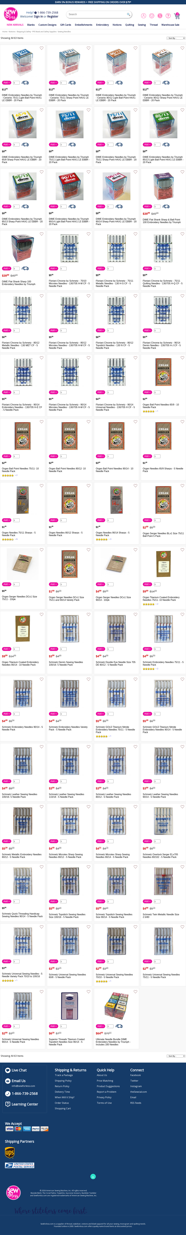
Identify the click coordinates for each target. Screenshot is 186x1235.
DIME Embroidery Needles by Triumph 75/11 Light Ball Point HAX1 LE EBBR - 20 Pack (69, 160)
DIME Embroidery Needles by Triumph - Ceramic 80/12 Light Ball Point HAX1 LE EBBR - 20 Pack (116, 98)
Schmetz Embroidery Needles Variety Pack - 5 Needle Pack (68, 728)
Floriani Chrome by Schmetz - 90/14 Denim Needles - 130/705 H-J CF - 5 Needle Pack (162, 345)
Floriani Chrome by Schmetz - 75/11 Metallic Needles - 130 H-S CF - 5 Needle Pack (114, 283)
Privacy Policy (104, 1097)
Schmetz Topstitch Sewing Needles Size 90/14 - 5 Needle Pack (114, 915)
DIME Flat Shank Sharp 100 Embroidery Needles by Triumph (18, 282)
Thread (154, 24)
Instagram (136, 1086)
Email (133, 1097)
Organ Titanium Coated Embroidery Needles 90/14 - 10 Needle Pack (20, 663)
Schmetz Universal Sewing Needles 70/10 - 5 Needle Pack (114, 975)
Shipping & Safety (24, 31)
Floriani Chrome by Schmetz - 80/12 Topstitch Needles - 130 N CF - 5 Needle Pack (114, 345)
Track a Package (64, 1075)
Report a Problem (106, 1091)
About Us (102, 1075)
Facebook (135, 1075)
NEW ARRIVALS (15, 24)
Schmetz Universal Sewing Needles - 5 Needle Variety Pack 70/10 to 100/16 (22, 975)
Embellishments (83, 24)
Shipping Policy (63, 1080)
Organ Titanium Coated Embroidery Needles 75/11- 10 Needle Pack (161, 598)
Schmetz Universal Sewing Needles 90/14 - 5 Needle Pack (20, 1040)
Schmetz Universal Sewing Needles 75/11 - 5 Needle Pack (161, 975)
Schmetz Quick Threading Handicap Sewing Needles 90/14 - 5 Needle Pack (22, 915)
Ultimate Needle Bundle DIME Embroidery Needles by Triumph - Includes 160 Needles (113, 1042)
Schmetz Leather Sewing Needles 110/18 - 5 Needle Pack (66, 795)
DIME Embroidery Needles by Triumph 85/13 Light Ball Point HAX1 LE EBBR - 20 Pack (163, 160)
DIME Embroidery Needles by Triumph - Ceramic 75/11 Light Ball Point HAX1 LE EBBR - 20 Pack (22, 98)
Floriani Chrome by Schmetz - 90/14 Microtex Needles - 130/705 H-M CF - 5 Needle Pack (69, 407)
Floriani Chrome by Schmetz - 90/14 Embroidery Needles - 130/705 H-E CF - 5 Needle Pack (22, 407)
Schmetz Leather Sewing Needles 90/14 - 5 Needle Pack (160, 795)
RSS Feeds (135, 1102)
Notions (117, 24)
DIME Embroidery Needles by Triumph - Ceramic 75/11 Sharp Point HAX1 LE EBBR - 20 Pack (69, 98)
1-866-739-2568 (46, 12)
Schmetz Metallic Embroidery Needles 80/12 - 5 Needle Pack (21, 855)
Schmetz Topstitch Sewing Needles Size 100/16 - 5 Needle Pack (67, 915)
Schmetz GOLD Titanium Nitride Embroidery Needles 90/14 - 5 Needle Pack (162, 729)
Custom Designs (47, 24)
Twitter (134, 1080)
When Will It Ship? (64, 1097)
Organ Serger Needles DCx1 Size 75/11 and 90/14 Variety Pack (66, 598)
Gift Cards (65, 24)
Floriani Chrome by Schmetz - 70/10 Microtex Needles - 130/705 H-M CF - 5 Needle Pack (69, 283)
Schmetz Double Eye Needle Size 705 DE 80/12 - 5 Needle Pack (115, 663)
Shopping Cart (63, 1108)
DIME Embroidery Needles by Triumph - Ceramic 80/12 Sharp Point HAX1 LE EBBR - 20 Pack (163, 98)
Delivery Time (62, 1091)
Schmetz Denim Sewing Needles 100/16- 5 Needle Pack (66, 663)
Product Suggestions (108, 1086)
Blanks (31, 24)
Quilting (129, 24)
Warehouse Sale (170, 24)
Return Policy (62, 1086)
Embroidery (102, 24)
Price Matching (105, 1080)
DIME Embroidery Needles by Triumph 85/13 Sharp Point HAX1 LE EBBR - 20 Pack (22, 221)
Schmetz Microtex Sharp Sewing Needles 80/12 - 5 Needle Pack (66, 855)
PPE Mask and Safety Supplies (44, 31)
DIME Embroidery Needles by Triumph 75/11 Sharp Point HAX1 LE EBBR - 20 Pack (116, 160)
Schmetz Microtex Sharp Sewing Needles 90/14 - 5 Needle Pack (113, 855)
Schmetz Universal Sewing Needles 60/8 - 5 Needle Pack (67, 975)
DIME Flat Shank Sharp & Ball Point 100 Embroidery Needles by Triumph (162, 221)
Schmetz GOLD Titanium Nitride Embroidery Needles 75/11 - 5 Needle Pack (115, 729)
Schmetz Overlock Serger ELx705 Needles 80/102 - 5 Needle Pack (160, 855)
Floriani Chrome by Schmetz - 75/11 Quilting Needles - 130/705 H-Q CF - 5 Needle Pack (162, 283)
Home (4, 31)
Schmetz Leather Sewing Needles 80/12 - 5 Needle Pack (113, 795)
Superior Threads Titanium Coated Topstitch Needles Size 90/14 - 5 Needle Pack (67, 1042)
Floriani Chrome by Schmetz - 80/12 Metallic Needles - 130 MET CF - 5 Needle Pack (20, 345)
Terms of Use (104, 1102)
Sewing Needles (64, 31)
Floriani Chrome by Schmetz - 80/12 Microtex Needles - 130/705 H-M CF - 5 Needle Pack (69, 345)
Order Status (62, 1102)
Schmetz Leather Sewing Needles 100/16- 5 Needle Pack (19, 795)
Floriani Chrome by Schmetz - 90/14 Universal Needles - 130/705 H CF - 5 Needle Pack (115, 407)
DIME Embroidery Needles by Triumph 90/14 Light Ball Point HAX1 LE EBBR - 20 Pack (69, 221)
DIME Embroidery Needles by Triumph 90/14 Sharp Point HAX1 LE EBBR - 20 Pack (116, 221)
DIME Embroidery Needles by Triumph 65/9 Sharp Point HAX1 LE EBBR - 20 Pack (22, 160)
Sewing (142, 24)
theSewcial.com (138, 1091)
